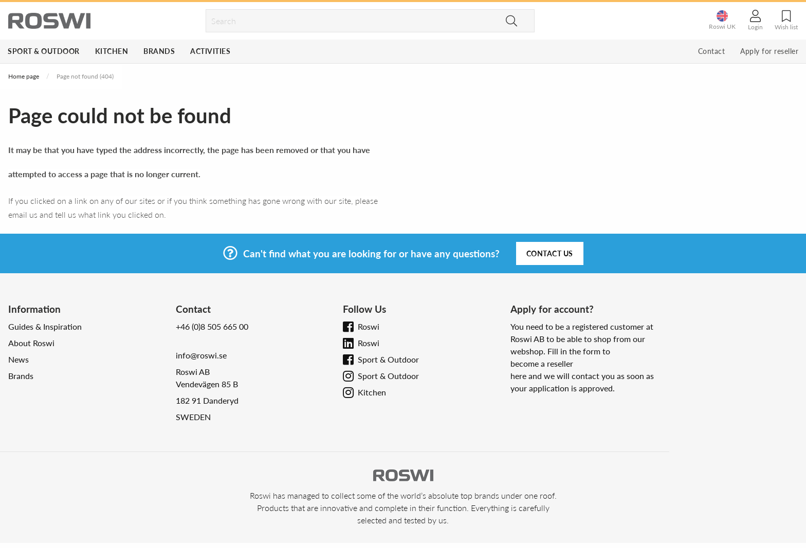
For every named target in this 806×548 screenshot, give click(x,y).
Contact (711, 51)
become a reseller (541, 363)
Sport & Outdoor (44, 51)
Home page (23, 76)
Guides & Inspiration (45, 326)
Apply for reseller (769, 51)
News (18, 359)
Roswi (368, 326)
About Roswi (31, 343)
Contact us (549, 253)
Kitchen (112, 51)
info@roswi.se (201, 355)
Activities (210, 51)
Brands (159, 51)
